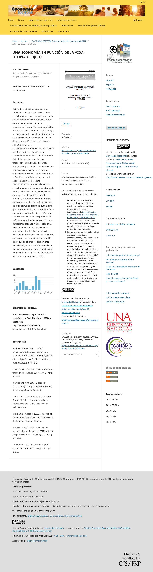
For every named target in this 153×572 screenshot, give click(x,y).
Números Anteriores (66, 20)
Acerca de (63, 31)
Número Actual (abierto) (40, 20)
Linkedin (110, 200)
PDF (67, 123)
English (109, 80)
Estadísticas (47, 31)
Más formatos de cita (73, 354)
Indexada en (68, 25)
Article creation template (118, 297)
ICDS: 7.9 (110, 235)
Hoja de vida (112, 273)
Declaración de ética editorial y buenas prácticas (33, 25)
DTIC (62, 535)
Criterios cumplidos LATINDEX (120, 224)
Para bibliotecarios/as (115, 114)
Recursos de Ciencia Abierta (23, 31)
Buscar (138, 20)
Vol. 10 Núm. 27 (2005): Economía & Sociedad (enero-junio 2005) (59, 41)
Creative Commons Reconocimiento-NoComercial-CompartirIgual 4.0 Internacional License (77, 309)
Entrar (21, 20)
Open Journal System (37, 540)
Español (110, 84)
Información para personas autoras (123, 255)
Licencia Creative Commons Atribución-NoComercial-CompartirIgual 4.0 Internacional (82, 215)
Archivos (24, 41)
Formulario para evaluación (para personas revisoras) (122, 279)
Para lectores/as (113, 106)
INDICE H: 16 (112, 229)
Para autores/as (113, 110)
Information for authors (117, 293)
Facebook (110, 195)
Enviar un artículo (116, 127)
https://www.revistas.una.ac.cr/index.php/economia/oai (55, 516)
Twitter (109, 206)
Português (111, 88)
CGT (56, 535)
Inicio (10, 20)
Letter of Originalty (115, 301)
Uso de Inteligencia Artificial (91, 25)
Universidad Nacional (71, 302)
